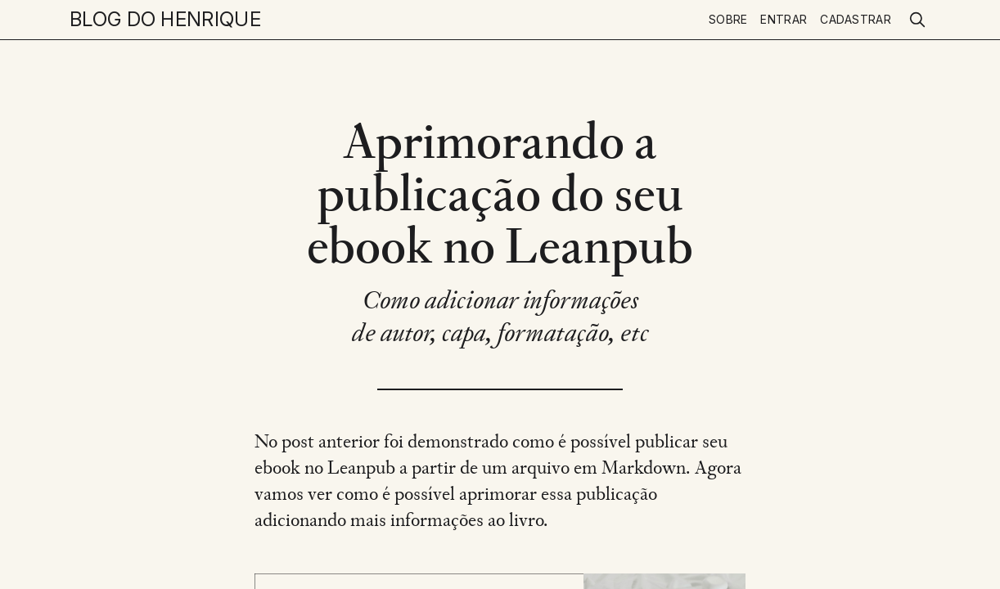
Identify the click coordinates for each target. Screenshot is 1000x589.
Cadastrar (855, 19)
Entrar (783, 19)
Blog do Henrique (165, 19)
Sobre (728, 19)
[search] (917, 20)
